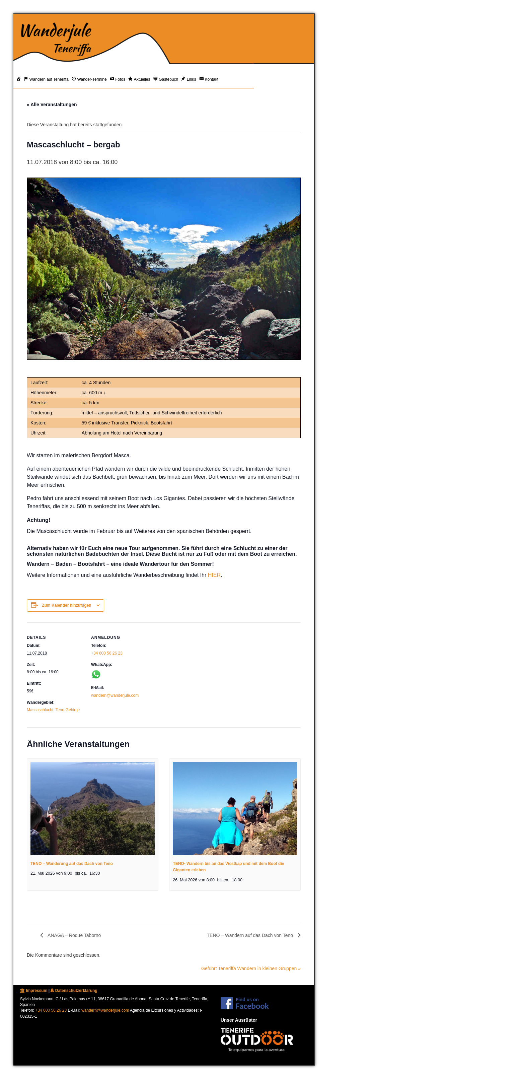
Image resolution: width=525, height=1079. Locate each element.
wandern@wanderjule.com (115, 695)
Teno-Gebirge (68, 709)
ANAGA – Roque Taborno (74, 935)
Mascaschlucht (40, 709)
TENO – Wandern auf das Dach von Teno (250, 935)
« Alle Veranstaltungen (52, 104)
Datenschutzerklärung (74, 990)
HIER (214, 575)
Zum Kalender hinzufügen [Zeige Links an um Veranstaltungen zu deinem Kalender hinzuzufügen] (66, 605)
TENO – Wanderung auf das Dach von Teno (71, 863)
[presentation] (92, 808)
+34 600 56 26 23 (107, 653)
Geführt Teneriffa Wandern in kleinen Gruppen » (251, 968)
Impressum (33, 990)
